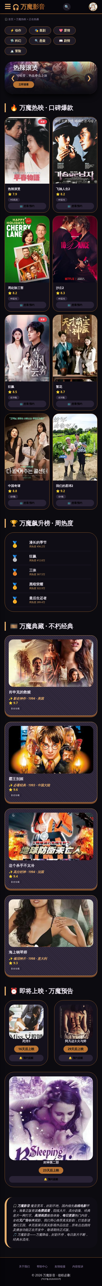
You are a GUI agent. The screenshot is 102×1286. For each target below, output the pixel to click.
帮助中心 (42, 1266)
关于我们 (24, 1266)
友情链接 (60, 1266)
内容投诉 (77, 1266)
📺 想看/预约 (27, 206)
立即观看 (24, 84)
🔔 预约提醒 (26, 1057)
